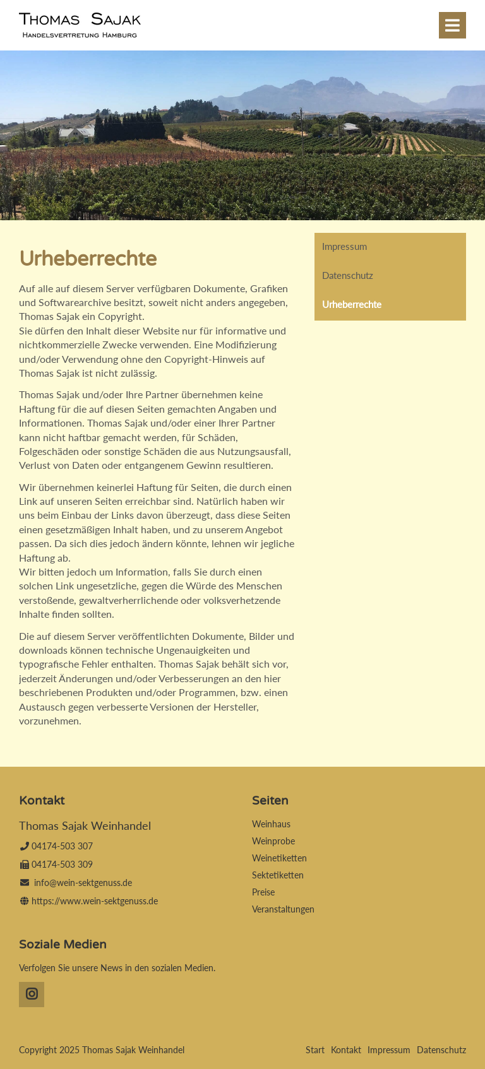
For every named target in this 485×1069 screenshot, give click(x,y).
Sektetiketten (278, 875)
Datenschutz (347, 275)
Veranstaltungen (283, 909)
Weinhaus (271, 823)
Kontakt (346, 1049)
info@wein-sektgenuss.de (83, 882)
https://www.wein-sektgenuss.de (95, 900)
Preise (263, 892)
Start (315, 1049)
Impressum (344, 246)
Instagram (31, 994)
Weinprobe (273, 841)
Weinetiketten (279, 858)
